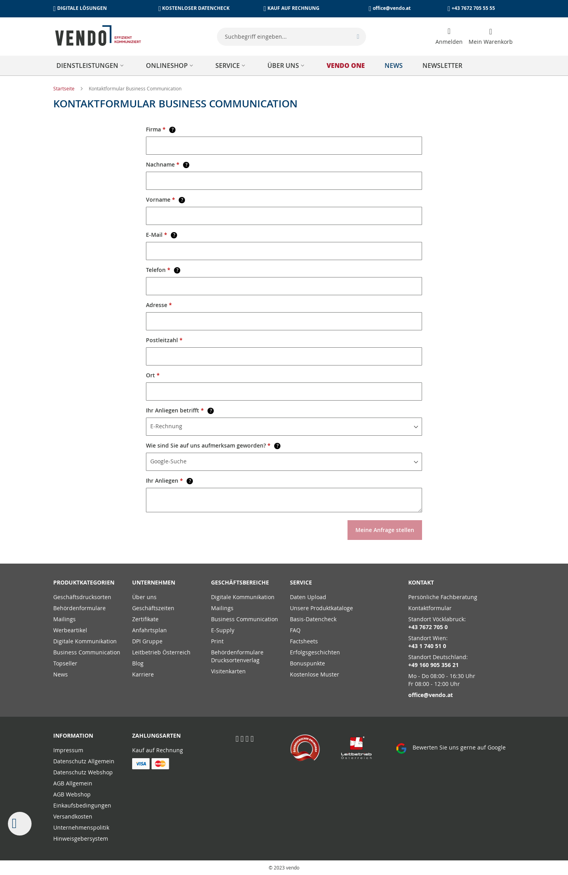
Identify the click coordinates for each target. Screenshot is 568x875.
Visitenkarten (228, 671)
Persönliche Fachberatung (442, 597)
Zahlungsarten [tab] (156, 735)
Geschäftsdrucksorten (82, 597)
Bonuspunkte (307, 663)
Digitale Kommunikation (85, 641)
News (60, 674)
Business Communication (86, 652)
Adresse (159, 305)
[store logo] (98, 35)
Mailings (64, 619)
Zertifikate (145, 619)
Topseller (65, 663)
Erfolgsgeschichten (315, 652)
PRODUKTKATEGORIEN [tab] (83, 582)
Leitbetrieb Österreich (161, 652)
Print (217, 641)
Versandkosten (72, 816)
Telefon (163, 270)
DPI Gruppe (147, 641)
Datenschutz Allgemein (83, 761)
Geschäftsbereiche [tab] (240, 582)
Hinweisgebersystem (80, 838)
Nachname (167, 164)
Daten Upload (308, 597)
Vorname (165, 199)
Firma (161, 129)
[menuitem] (91, 65)
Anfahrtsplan (149, 630)
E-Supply (222, 630)
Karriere (143, 674)
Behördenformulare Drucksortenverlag (237, 656)
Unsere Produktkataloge (321, 608)
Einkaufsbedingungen (82, 805)
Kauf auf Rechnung (157, 750)
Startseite (64, 88)
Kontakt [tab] (421, 582)
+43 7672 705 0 (428, 627)
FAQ (295, 630)
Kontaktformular (430, 608)
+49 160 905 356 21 (433, 665)
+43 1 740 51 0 (427, 646)
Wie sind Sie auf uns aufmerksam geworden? (213, 445)
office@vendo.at (392, 8)
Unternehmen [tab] (153, 582)
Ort (153, 375)
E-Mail (161, 234)
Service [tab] (301, 582)
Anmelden (449, 41)
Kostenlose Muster (314, 674)
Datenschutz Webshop (83, 772)
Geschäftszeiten (153, 608)
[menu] (284, 65)
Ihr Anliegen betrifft (180, 410)
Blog (138, 663)
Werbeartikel (70, 630)
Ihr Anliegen (169, 480)
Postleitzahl (164, 340)
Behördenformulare (79, 608)
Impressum (68, 750)
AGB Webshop (72, 794)
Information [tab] (73, 735)
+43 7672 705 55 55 (473, 8)
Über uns (144, 597)
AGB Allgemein (72, 783)
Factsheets (304, 641)
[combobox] (291, 37)
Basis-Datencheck (313, 619)
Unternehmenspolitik (81, 827)
